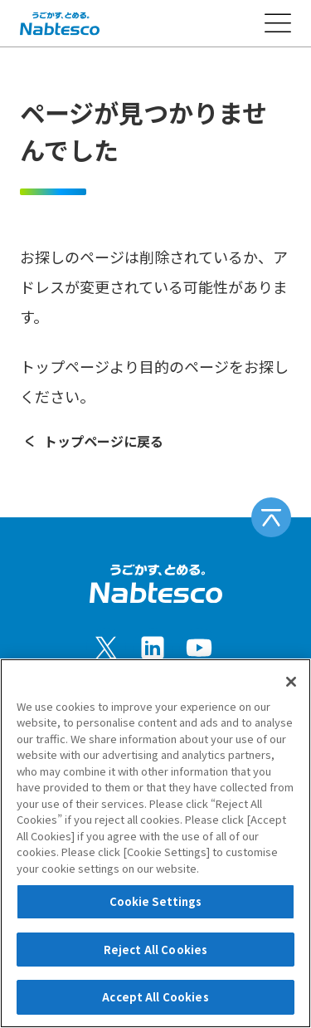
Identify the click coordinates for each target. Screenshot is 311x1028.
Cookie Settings (155, 901)
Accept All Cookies (155, 997)
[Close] (291, 681)
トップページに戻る (91, 441)
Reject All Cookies (155, 949)
